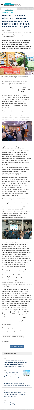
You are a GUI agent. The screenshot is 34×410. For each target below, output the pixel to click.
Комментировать (17, 346)
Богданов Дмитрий (12, 328)
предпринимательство (9, 333)
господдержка (6, 336)
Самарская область (17, 336)
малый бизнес (20, 333)
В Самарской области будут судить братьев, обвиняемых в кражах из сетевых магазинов (15, 394)
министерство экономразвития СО (12, 331)
